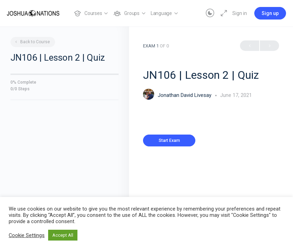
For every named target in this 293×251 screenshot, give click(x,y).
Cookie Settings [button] (27, 235)
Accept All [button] (62, 235)
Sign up (270, 13)
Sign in (239, 13)
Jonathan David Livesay (185, 95)
